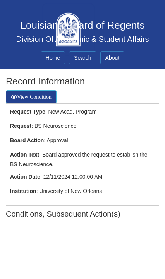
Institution (23, 191)
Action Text (24, 155)
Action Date (25, 177)
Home (53, 58)
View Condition (34, 97)
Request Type (27, 111)
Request (20, 126)
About (112, 58)
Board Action (27, 140)
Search (82, 58)
